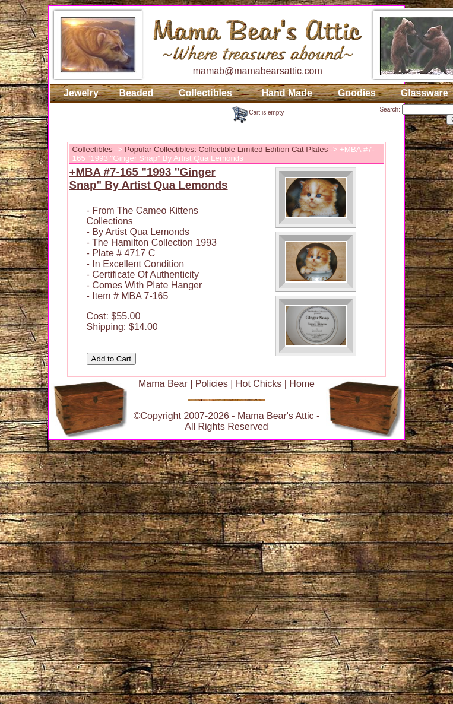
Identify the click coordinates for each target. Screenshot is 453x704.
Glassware (424, 93)
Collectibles (205, 93)
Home (302, 384)
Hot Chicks (258, 384)
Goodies (357, 93)
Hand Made (286, 93)
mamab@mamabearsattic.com (257, 71)
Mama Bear (163, 384)
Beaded (136, 93)
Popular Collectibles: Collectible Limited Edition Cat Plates (226, 149)
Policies (211, 384)
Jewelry (81, 93)
